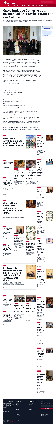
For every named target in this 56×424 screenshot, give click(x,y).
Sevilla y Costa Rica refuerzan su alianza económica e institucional (19, 239)
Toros (33, 5)
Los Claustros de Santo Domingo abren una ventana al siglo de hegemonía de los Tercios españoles (8, 165)
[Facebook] (3, 411)
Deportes (29, 5)
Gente (25, 5)
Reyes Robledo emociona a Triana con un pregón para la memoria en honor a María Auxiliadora (31, 174)
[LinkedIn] (8, 411)
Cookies (45, 420)
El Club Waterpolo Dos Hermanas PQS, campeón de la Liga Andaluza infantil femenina (7, 231)
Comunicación (37, 5)
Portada (9, 5)
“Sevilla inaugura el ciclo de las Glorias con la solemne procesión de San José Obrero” (8, 298)
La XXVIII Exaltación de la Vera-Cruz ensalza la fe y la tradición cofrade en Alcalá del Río (19, 174)
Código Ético (30, 404)
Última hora (13, 5)
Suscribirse (47, 408)
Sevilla (17, 5)
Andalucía (21, 5)
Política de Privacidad (32, 405)
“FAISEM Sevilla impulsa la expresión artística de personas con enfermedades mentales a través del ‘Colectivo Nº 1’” (7, 249)
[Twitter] (5, 411)
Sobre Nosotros (31, 403)
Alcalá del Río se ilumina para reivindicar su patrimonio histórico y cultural (41, 141)
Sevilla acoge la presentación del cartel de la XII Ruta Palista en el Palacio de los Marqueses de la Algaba (41, 278)
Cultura (42, 5)
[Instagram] (6, 411)
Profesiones (46, 5)
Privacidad (41, 420)
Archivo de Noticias (19, 415)
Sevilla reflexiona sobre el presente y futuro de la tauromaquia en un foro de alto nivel (19, 308)
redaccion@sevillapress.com (13, 421)
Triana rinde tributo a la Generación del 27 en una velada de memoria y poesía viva (30, 309)
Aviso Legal (30, 409)
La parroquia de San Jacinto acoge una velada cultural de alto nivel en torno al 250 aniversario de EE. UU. (7, 315)
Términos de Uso (31, 408)
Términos (48, 420)
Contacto (30, 410)
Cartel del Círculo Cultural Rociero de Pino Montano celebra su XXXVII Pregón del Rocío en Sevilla (30, 246)
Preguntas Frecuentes (44, 414)
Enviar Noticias (43, 415)
